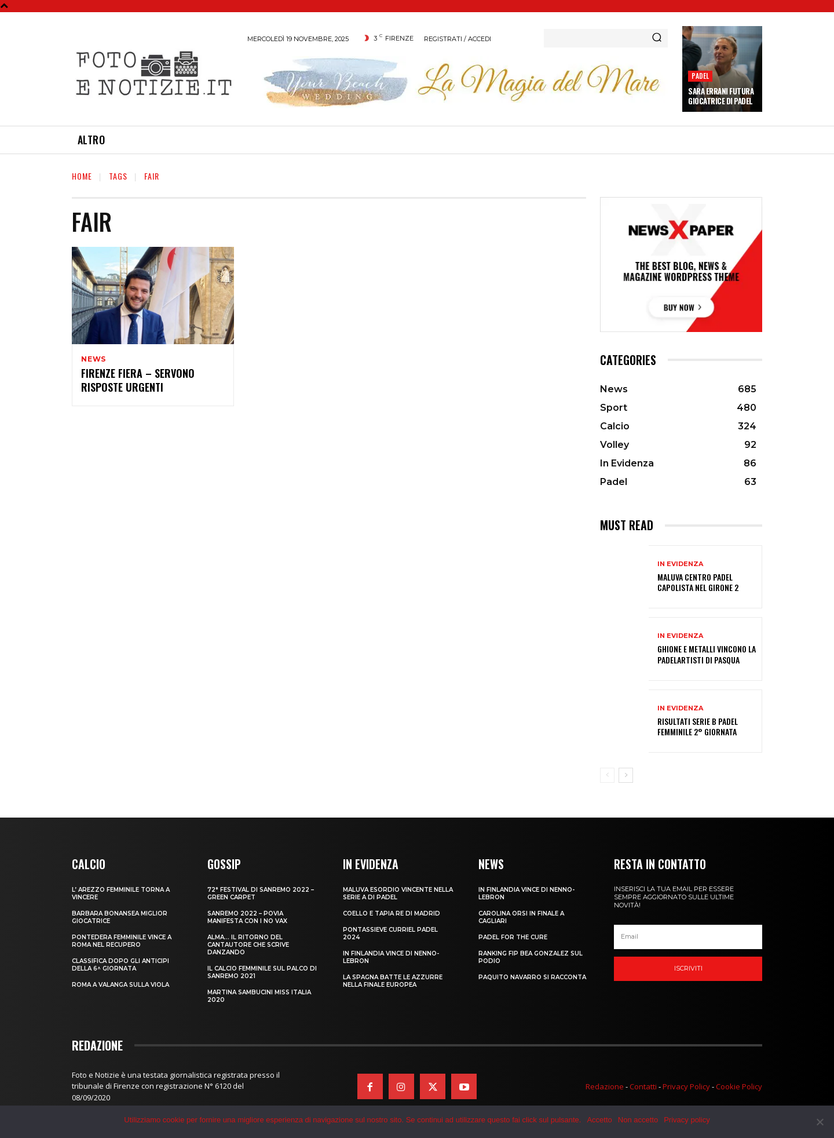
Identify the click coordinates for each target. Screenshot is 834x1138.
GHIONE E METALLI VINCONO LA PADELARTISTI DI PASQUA (706, 654)
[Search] (657, 38)
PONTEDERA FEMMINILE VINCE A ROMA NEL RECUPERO (121, 941)
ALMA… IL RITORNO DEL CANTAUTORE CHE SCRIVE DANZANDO (248, 944)
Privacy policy (686, 1119)
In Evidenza (680, 564)
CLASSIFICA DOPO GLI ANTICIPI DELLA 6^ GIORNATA (120, 964)
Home (82, 176)
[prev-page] (607, 775)
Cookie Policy (739, 1086)
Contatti (643, 1086)
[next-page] (626, 775)
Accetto (599, 1119)
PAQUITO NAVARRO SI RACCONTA (532, 977)
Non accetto (638, 1119)
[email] (688, 937)
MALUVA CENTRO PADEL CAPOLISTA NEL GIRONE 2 (697, 582)
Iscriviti (688, 968)
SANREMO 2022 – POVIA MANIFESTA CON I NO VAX (247, 917)
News (93, 359)
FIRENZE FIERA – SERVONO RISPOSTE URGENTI (138, 381)
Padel (700, 76)
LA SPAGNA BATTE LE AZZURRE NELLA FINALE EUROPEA (392, 981)
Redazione (605, 1086)
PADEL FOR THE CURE (512, 937)
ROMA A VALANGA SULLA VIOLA (120, 985)
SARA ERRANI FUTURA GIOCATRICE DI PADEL (720, 96)
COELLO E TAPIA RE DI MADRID (391, 913)
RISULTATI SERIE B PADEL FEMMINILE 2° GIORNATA (697, 726)
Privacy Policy (686, 1086)
